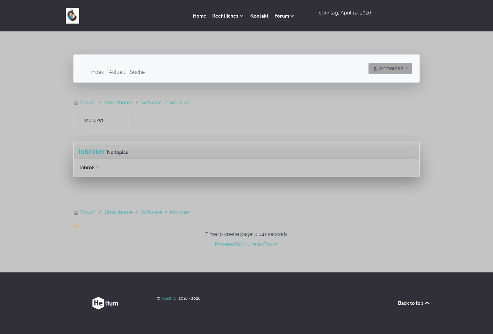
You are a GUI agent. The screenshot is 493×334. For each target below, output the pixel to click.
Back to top (414, 303)
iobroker (92, 151)
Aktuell (117, 72)
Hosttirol (170, 298)
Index (97, 72)
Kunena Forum (261, 244)
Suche (137, 72)
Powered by (229, 244)
